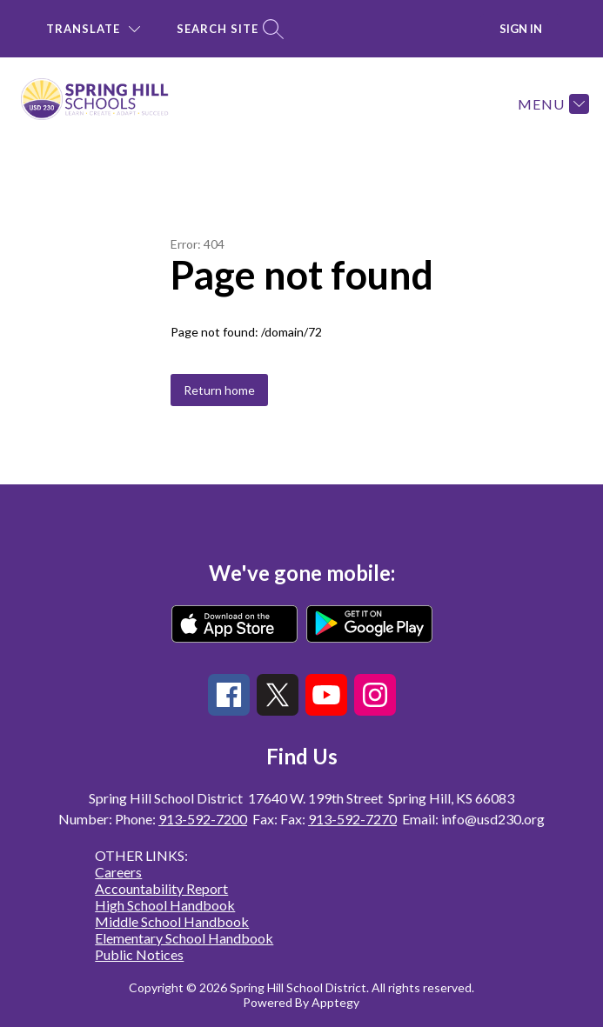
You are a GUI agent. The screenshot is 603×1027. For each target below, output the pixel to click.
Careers (118, 872)
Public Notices (139, 954)
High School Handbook (165, 905)
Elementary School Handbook (184, 938)
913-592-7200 (202, 818)
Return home (219, 390)
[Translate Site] (93, 29)
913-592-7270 (352, 818)
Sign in (520, 29)
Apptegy (335, 1002)
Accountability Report (161, 888)
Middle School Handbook (172, 921)
